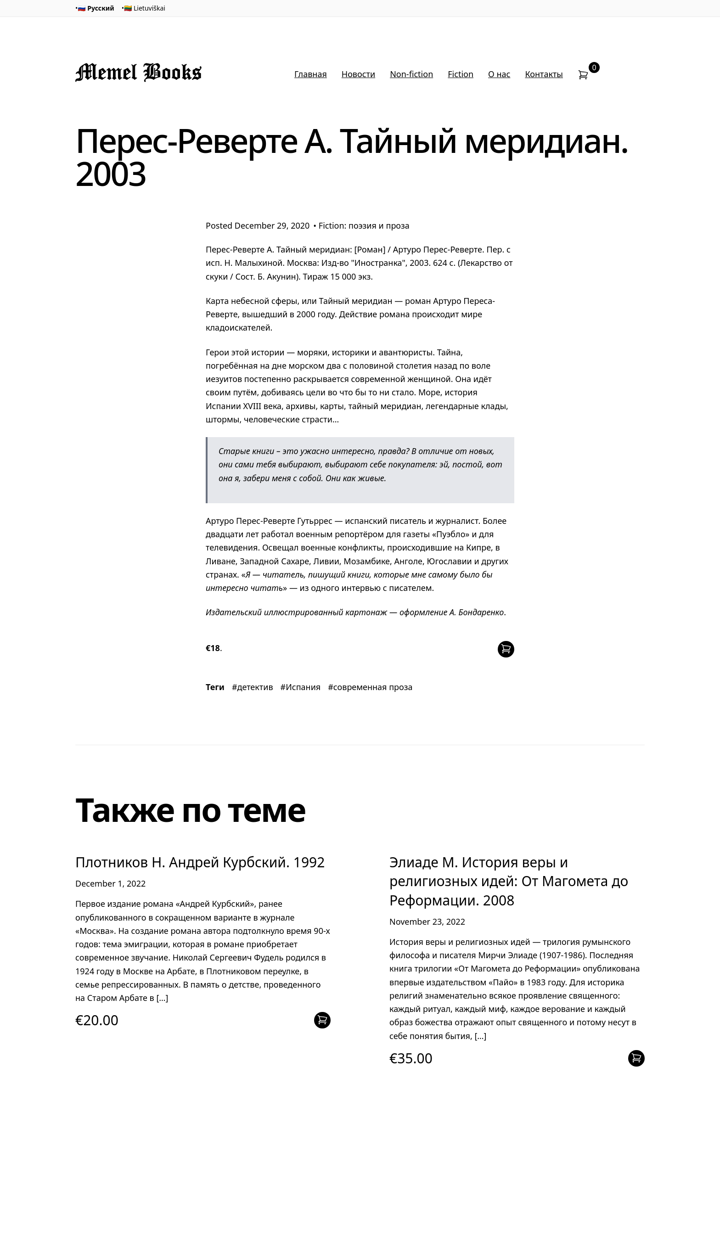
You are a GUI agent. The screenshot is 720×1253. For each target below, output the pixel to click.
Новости (358, 73)
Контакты (544, 73)
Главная (310, 73)
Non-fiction (411, 73)
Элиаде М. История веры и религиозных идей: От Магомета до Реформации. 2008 (508, 881)
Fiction (460, 73)
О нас (499, 73)
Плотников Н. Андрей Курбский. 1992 (200, 862)
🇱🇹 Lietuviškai (144, 8)
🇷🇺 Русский (96, 8)
